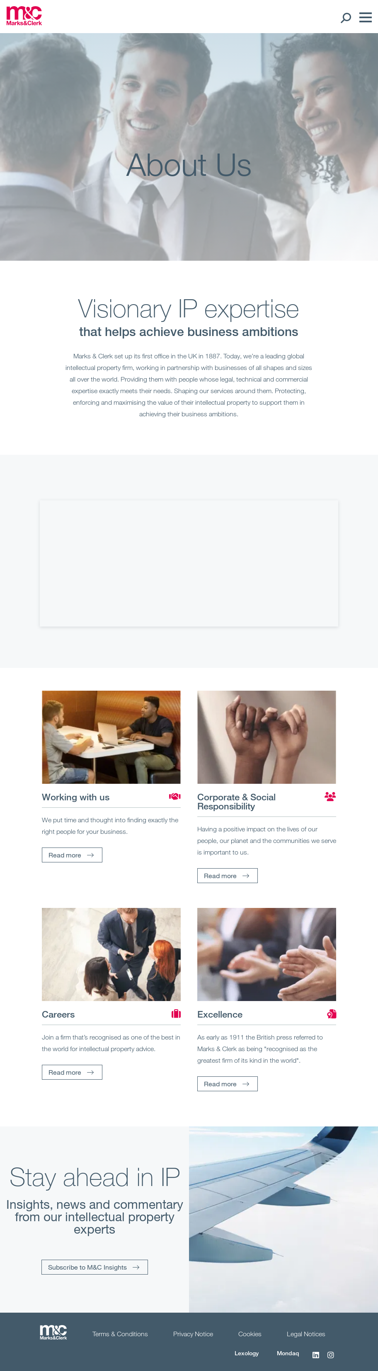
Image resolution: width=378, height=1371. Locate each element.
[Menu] (363, 17)
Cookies (250, 1333)
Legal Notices (306, 1333)
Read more (64, 855)
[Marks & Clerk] (24, 22)
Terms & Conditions (120, 1333)
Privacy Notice (193, 1333)
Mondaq (288, 1353)
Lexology (247, 1353)
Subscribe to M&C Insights (87, 1267)
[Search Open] (345, 17)
